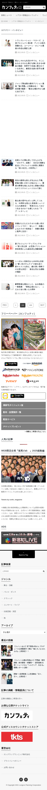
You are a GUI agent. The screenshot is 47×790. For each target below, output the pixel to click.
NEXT (42, 305)
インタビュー (34, 52)
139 (30, 305)
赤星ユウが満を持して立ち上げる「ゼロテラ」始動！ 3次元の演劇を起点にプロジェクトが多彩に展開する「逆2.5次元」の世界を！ (30, 164)
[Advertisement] (23, 128)
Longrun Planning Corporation (30, 785)
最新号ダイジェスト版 (13, 405)
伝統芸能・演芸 (10, 611)
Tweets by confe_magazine (11, 500)
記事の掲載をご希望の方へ (11, 699)
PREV (5, 305)
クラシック (8, 598)
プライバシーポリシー (12, 761)
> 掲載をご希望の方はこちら (35, 431)
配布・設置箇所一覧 (12, 412)
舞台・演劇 (8, 585)
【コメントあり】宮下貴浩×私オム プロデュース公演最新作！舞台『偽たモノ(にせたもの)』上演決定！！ (29, 648)
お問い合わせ (9, 767)
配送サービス (9, 419)
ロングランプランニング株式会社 (17, 754)
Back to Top (23, 555)
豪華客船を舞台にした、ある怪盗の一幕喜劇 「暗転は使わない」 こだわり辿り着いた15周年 (29, 286)
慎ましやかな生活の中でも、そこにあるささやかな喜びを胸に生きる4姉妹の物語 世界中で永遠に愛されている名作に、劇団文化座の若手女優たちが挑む (30, 66)
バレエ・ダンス (10, 592)
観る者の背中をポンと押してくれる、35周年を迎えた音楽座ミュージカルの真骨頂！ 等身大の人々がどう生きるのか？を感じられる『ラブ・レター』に (29, 206)
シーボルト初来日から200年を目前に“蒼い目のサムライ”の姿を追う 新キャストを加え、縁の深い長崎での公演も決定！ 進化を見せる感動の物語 (29, 266)
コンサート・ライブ (12, 605)
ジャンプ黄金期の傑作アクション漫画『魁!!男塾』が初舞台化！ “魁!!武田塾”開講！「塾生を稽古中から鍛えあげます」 (30, 87)
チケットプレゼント (12, 426)
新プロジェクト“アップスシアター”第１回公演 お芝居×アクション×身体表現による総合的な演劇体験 (30, 246)
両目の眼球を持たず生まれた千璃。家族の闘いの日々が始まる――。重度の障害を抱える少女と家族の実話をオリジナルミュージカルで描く (29, 184)
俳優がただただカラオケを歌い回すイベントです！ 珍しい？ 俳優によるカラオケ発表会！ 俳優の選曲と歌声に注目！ (29, 227)
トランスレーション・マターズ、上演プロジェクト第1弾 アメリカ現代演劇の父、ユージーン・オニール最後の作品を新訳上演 (30, 44)
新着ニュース (6, 15)
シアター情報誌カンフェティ (27, 15)
